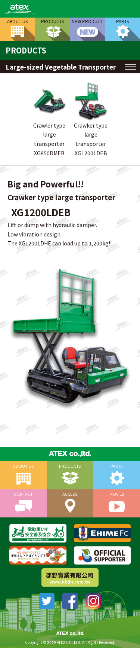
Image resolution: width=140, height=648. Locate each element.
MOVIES (116, 494)
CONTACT (23, 494)
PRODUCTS (52, 21)
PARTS (122, 21)
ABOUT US (17, 21)
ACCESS (70, 494)
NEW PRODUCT (87, 21)
